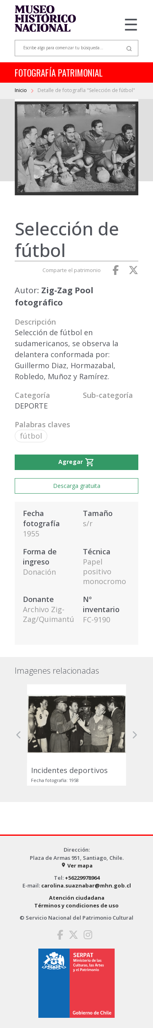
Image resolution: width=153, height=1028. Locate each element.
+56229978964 (82, 877)
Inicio (21, 90)
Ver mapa (77, 865)
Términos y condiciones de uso (76, 905)
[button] (19, 735)
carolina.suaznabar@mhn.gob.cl (86, 885)
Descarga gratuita (76, 486)
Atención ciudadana (76, 897)
